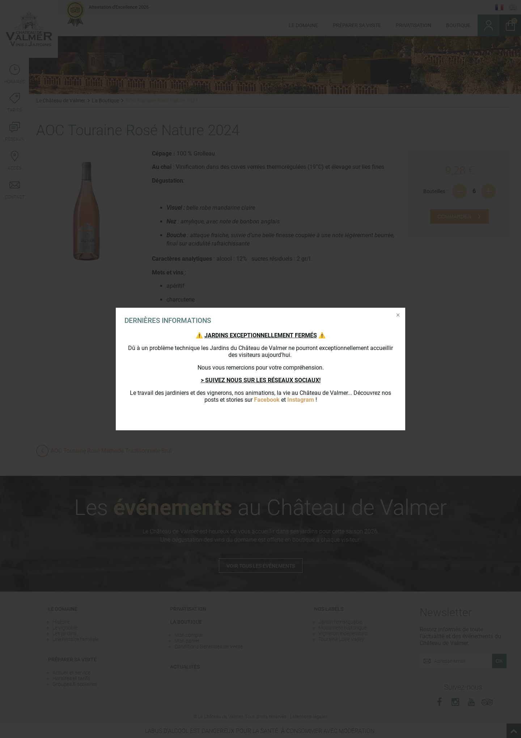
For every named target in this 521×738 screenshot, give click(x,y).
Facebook (267, 399)
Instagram (300, 399)
